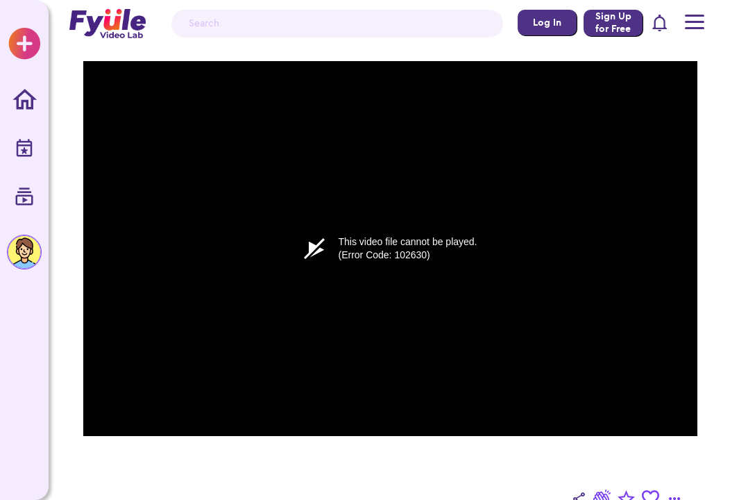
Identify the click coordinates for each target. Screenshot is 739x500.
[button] (660, 24)
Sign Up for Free (613, 22)
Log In (547, 22)
